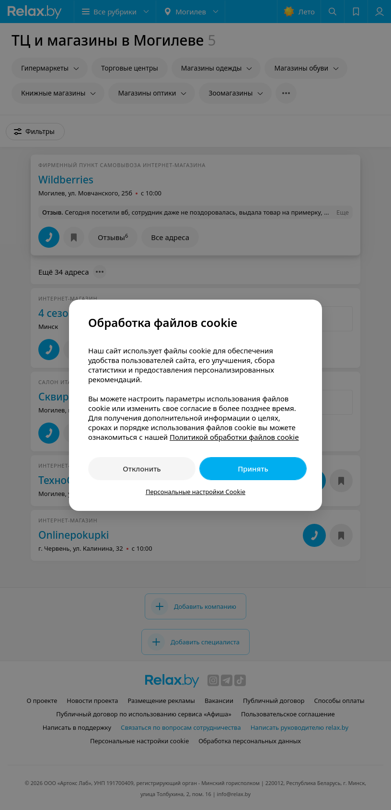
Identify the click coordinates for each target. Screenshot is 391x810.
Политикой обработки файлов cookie (234, 437)
